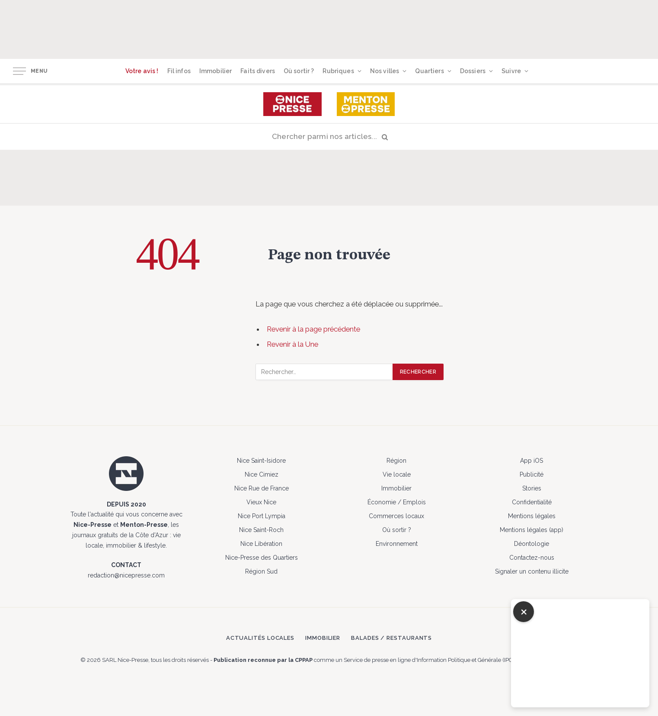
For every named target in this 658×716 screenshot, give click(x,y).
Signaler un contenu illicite (532, 571)
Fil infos (179, 71)
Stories (531, 488)
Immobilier (215, 71)
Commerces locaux (396, 516)
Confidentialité (532, 502)
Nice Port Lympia (261, 516)
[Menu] (19, 71)
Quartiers (429, 71)
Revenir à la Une (292, 344)
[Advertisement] (354, 28)
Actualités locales (260, 638)
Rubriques (338, 71)
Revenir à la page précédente (313, 329)
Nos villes (384, 71)
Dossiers (473, 71)
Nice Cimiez (261, 474)
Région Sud (261, 571)
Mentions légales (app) (531, 529)
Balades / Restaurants (391, 638)
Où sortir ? (299, 71)
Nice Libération (261, 543)
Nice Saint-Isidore (261, 460)
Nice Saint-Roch (261, 529)
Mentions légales (532, 516)
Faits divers (257, 71)
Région (396, 460)
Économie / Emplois (396, 502)
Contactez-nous (531, 557)
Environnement (397, 543)
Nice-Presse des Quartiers (261, 557)
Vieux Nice (261, 502)
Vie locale (397, 474)
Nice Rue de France (261, 488)
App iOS (531, 460)
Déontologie (531, 543)
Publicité (531, 474)
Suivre (511, 71)
